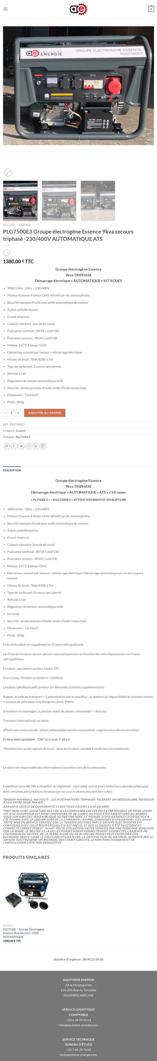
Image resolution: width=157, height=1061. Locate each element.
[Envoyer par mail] (28, 413)
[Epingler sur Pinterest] (35, 413)
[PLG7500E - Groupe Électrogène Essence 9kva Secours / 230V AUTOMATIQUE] (27, 861)
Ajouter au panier (45, 380)
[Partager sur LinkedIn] (43, 413)
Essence (25, 192)
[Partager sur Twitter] (21, 413)
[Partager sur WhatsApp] (6, 413)
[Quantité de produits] (12, 381)
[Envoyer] (150, 1038)
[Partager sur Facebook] (14, 413)
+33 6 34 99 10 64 (78, 987)
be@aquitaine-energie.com (78, 1022)
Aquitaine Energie (78, 947)
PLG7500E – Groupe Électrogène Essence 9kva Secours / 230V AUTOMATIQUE (23, 900)
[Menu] (5, 9)
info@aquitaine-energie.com (78, 992)
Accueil (9, 192)
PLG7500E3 (23, 404)
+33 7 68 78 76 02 (78, 1017)
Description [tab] (12, 438)
